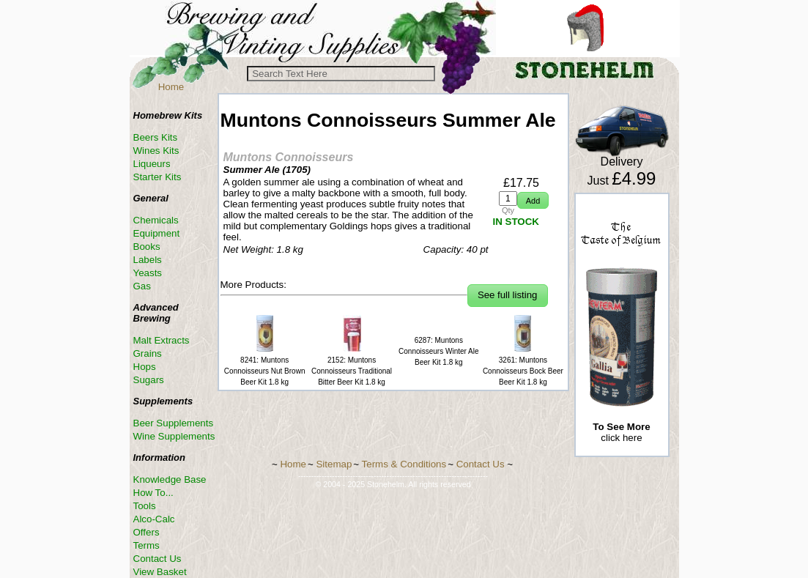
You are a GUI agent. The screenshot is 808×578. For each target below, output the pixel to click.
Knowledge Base (170, 479)
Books (146, 246)
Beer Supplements (173, 423)
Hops (144, 366)
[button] (533, 200)
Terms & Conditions (404, 464)
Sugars (148, 379)
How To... (153, 492)
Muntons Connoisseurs (288, 157)
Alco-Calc (154, 519)
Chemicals (156, 220)
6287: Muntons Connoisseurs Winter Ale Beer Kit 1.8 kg (439, 351)
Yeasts (148, 272)
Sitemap (334, 464)
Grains (147, 353)
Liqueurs (152, 163)
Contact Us (157, 558)
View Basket (160, 571)
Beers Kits (155, 137)
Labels (147, 259)
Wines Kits (156, 150)
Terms (146, 545)
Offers (146, 532)
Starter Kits (157, 176)
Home (171, 86)
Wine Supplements (174, 436)
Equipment (156, 233)
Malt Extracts (161, 340)
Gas (142, 286)
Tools (144, 505)
